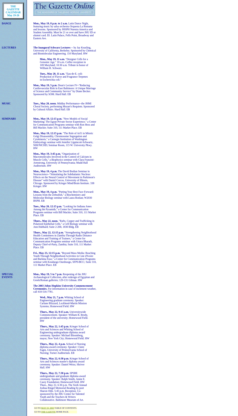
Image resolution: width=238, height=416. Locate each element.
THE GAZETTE (48, 412)
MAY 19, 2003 (47, 408)
